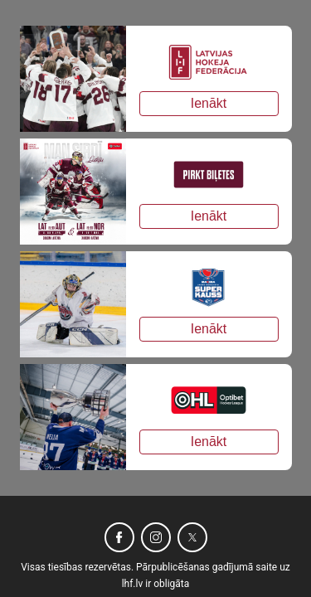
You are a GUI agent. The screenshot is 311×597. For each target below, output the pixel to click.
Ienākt (209, 103)
